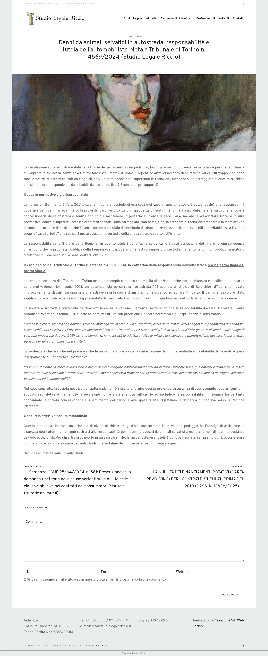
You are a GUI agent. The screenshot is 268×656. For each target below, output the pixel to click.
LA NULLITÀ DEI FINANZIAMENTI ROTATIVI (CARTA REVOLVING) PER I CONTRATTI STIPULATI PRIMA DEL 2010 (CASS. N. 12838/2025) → (195, 479)
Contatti (238, 18)
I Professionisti (205, 18)
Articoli (224, 18)
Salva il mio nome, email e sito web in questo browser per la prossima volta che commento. (97, 580)
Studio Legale (133, 18)
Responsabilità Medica (176, 18)
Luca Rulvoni (101, 645)
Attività (151, 18)
